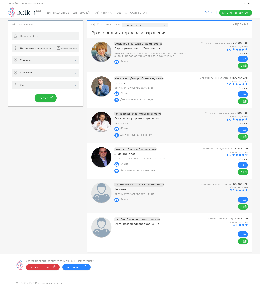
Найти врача (103, 13)
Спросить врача (136, 13)
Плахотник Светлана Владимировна (137, 184)
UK (244, 3)
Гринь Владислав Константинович (136, 113)
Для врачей (81, 13)
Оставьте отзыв (43, 267)
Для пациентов (58, 13)
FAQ (118, 13)
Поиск (45, 97)
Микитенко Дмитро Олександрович (136, 78)
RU (249, 3)
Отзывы (243, 53)
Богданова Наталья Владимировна (136, 43)
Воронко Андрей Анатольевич (133, 149)
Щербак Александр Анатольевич (135, 219)
